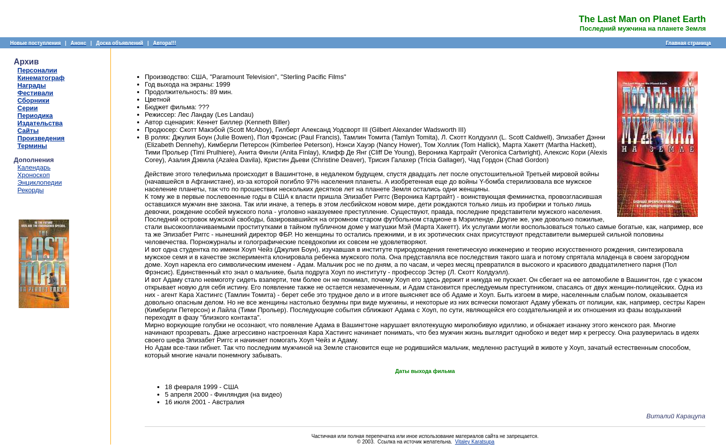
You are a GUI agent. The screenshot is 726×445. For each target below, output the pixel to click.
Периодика (35, 115)
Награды (32, 85)
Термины (32, 146)
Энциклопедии (40, 182)
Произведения (41, 138)
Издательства (40, 123)
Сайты (28, 130)
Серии (28, 108)
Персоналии (37, 70)
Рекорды (31, 190)
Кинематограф (41, 78)
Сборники (33, 100)
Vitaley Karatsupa (474, 441)
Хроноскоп (34, 175)
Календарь (34, 167)
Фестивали (35, 93)
